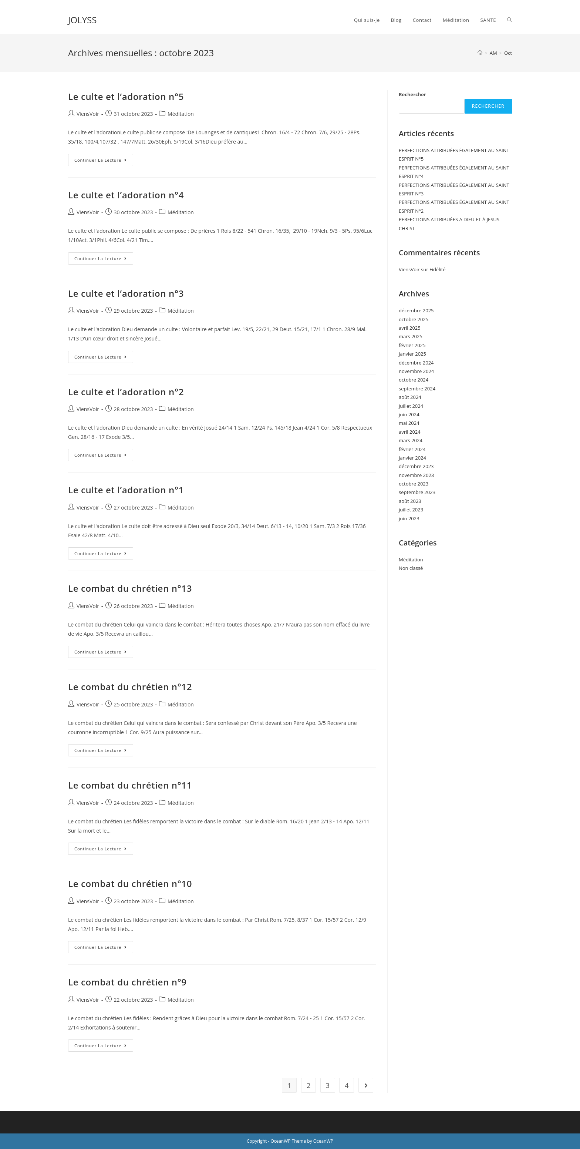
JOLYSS (82, 20)
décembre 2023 (416, 466)
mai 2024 (409, 423)
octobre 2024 (413, 379)
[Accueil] (480, 53)
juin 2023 (409, 518)
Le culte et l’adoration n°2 (126, 392)
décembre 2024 (416, 362)
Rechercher (412, 94)
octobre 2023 (413, 483)
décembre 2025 (416, 310)
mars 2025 (410, 336)
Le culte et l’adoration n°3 (126, 293)
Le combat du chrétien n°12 (130, 687)
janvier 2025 (412, 353)
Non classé (411, 568)
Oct (508, 53)
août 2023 (410, 501)
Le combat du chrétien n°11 (130, 785)
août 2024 (410, 397)
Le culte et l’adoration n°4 (126, 195)
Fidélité (437, 269)
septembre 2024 (417, 388)
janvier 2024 (412, 457)
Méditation (181, 113)
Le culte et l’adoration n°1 (126, 490)
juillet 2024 (411, 406)
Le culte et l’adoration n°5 (126, 96)
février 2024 (412, 449)
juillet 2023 (411, 509)
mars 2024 (410, 440)
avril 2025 (410, 328)
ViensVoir (88, 113)
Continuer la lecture (103, 158)
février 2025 (412, 345)
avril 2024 (410, 432)
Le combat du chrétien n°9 (127, 982)
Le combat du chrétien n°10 (130, 883)
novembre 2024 (416, 371)
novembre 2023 (416, 475)
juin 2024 (409, 414)
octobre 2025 (413, 319)
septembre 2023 (417, 492)
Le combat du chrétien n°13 (130, 588)
